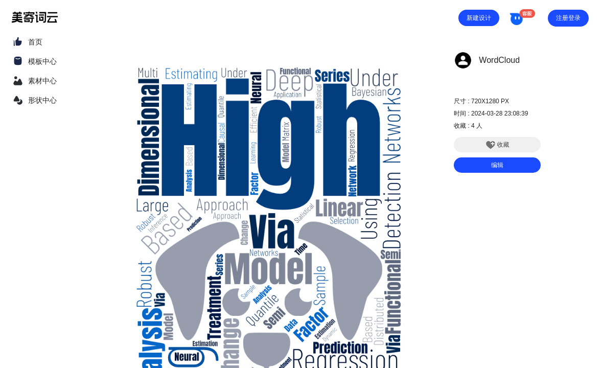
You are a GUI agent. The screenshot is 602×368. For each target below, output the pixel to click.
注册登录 (568, 17)
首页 (35, 42)
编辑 (497, 165)
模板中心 (42, 61)
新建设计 (479, 17)
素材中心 (42, 81)
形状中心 (42, 100)
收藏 (497, 145)
